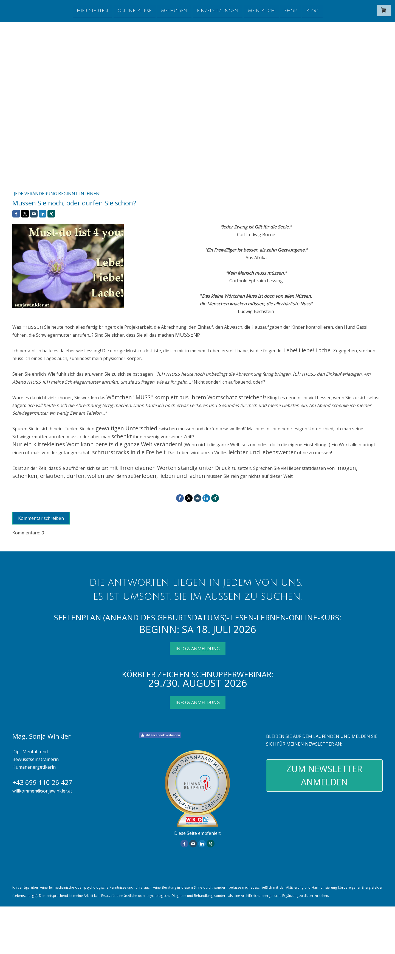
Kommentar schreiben (41, 518)
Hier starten (92, 10)
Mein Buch (261, 10)
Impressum (20, 933)
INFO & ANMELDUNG (198, 649)
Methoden (174, 10)
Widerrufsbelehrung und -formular (73, 933)
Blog (312, 10)
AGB (37, 933)
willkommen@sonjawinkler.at (42, 791)
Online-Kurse (134, 10)
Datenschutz (177, 933)
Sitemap (49, 939)
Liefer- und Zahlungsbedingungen (286, 918)
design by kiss (23, 945)
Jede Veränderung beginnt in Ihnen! (57, 194)
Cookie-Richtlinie (25, 939)
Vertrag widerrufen (80, 939)
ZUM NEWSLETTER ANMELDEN (324, 775)
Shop (290, 10)
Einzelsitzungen (217, 10)
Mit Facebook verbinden (160, 735)
